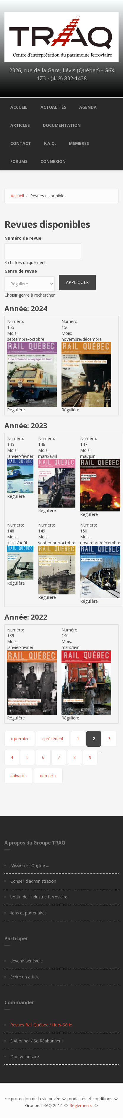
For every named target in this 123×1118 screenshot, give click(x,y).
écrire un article (25, 977)
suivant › (19, 775)
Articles (20, 125)
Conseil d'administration (33, 881)
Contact (20, 143)
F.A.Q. (50, 143)
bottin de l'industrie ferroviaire (38, 897)
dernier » (48, 775)
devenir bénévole (26, 961)
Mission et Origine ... (29, 865)
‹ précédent (53, 738)
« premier (20, 738)
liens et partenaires (28, 913)
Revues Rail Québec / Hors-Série (41, 1025)
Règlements (80, 1105)
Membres (79, 143)
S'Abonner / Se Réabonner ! (36, 1041)
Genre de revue (20, 271)
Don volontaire (24, 1056)
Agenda (88, 107)
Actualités (53, 107)
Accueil (18, 107)
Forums (18, 161)
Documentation (62, 125)
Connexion (53, 161)
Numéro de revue (22, 238)
